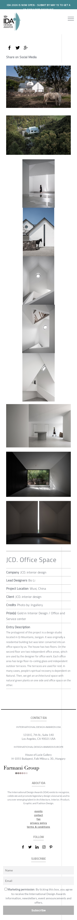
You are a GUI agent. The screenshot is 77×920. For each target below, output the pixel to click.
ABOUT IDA (38, 783)
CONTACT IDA (39, 718)
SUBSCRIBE (38, 859)
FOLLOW (38, 837)
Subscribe (38, 910)
